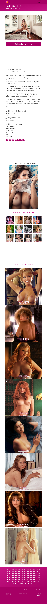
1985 (8, 578)
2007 (27, 572)
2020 (12, 570)
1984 (12, 578)
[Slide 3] (17, 207)
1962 (27, 581)
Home (7, 13)
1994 (8, 576)
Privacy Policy (38, 589)
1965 (16, 581)
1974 (16, 580)
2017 (23, 570)
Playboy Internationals (13, 13)
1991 (19, 576)
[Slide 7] (27, 207)
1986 (38, 576)
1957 (17, 583)
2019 (16, 570)
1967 (8, 581)
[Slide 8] (30, 207)
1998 (27, 574)
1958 (14, 583)
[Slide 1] (12, 207)
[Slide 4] (20, 207)
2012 (8, 572)
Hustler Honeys (8, 592)
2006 (31, 572)
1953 (32, 583)
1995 (38, 574)
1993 (12, 576)
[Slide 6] (25, 207)
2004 (38, 572)
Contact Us (39, 595)
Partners (39, 594)
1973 (19, 580)
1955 (25, 583)
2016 (27, 570)
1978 (34, 578)
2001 (16, 574)
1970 (31, 580)
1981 (23, 578)
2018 (19, 570)
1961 (31, 581)
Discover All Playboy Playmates (23, 264)
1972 (23, 580)
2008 (23, 572)
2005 (34, 572)
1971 (27, 580)
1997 (31, 574)
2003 (8, 574)
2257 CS (39, 593)
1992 (16, 576)
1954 (29, 583)
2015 (31, 570)
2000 (19, 574)
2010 (16, 572)
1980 (27, 578)
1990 (23, 576)
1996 (34, 574)
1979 (31, 578)
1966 (12, 581)
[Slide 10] (35, 207)
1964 (19, 581)
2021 (8, 570)
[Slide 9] (32, 207)
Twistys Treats (8, 594)
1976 (8, 580)
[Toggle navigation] (39, 2)
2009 (19, 572)
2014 (34, 570)
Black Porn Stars (9, 589)
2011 (12, 572)
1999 (23, 574)
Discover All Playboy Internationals (23, 211)
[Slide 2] (15, 207)
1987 (34, 576)
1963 (23, 581)
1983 (16, 578)
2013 (38, 570)
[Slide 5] (22, 207)
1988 (31, 576)
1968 (38, 580)
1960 (34, 581)
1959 (38, 581)
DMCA (40, 592)
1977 (38, 578)
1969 (34, 580)
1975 (12, 580)
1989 (27, 576)
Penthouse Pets (8, 593)
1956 (21, 583)
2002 (12, 574)
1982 (19, 578)
